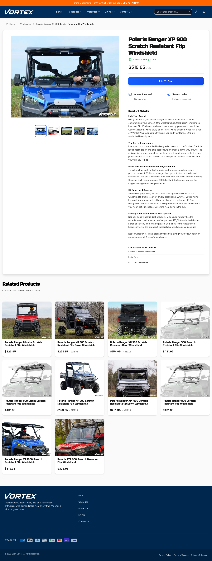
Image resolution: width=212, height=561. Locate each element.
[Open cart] (204, 12)
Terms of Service (181, 555)
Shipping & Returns (199, 555)
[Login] (196, 11)
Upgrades (75, 11)
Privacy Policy (165, 555)
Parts (60, 11)
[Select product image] (41, 131)
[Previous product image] (59, 102)
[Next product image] (71, 102)
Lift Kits (110, 11)
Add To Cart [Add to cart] (152, 81)
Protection (93, 11)
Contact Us (126, 11)
